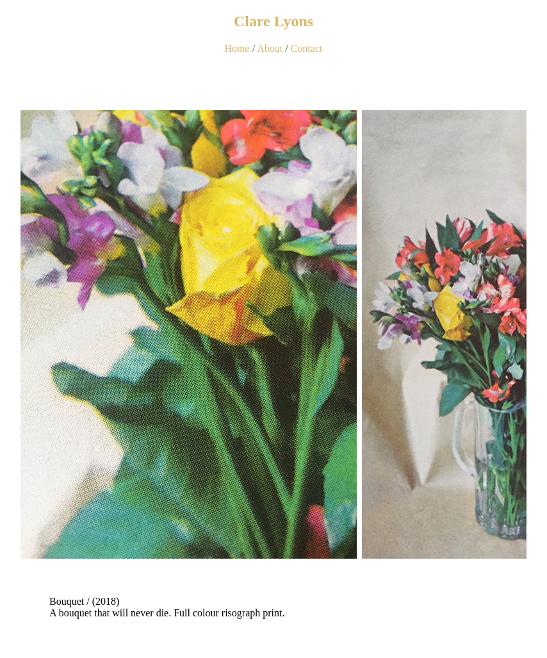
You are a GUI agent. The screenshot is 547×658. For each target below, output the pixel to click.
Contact (307, 48)
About (269, 48)
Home (237, 48)
